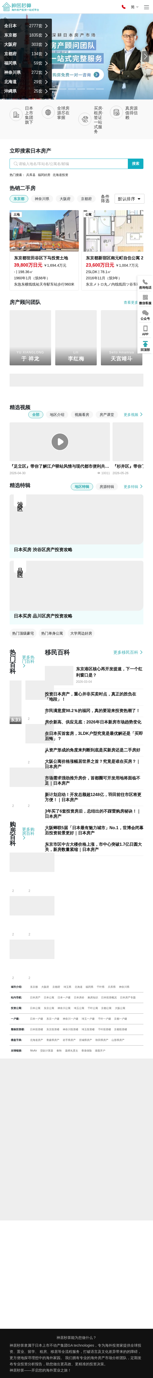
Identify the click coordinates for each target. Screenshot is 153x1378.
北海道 (78, 986)
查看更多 (133, 302)
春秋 (59, 1050)
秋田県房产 (101, 1040)
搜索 (135, 163)
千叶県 (101, 986)
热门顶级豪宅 (23, 633)
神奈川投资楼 (70, 1029)
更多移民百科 (128, 652)
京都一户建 (120, 1018)
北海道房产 (36, 1040)
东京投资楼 (52, 1029)
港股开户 (100, 1050)
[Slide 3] (81, 89)
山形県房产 (118, 1040)
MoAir (33, 1050)
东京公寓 (49, 1008)
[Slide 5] (100, 89)
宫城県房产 (85, 1040)
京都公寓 (106, 1008)
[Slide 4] (90, 89)
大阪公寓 (120, 1008)
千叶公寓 (93, 1008)
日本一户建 (64, 997)
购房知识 (93, 997)
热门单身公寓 (52, 633)
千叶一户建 (104, 1018)
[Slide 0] (53, 89)
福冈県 (89, 986)
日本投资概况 (109, 997)
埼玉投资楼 (88, 1029)
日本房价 (79, 997)
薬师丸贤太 (71, 1050)
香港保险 (86, 1050)
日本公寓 (49, 997)
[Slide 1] (62, 89)
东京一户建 (52, 1018)
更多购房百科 (28, 833)
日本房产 (35, 997)
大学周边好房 (81, 633)
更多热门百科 (28, 661)
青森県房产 (52, 1040)
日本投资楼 (36, 1029)
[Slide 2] (72, 89)
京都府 (56, 986)
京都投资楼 (120, 1029)
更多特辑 (133, 486)
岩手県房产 (69, 1040)
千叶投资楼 (104, 1029)
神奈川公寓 (64, 1008)
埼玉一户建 (88, 1018)
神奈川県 (124, 986)
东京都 (34, 986)
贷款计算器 (46, 1050)
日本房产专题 (128, 997)
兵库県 (112, 986)
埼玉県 (67, 986)
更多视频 (133, 414)
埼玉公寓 (79, 1008)
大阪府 (45, 986)
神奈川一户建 (70, 1018)
